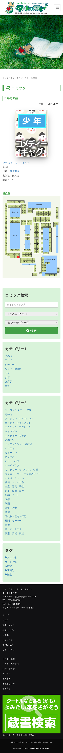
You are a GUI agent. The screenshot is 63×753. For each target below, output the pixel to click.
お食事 (6, 635)
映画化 (9, 570)
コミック (15, 78)
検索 (31, 331)
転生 (8, 574)
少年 (23, 78)
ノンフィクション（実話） (19, 444)
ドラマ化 (10, 561)
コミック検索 (9, 659)
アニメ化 (10, 557)
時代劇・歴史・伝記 (15, 516)
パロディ (9, 448)
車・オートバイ (13, 529)
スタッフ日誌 (9, 650)
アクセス (7, 673)
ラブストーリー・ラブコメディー (22, 473)
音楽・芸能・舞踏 (14, 533)
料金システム (9, 625)
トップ (6, 78)
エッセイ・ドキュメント (18, 423)
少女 (7, 373)
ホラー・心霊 (12, 461)
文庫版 (8, 381)
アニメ (8, 360)
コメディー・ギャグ (18, 162)
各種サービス (9, 630)
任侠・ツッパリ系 (14, 482)
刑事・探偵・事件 (14, 491)
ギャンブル (11, 431)
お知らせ (7, 620)
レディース (11, 364)
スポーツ (9, 439)
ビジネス (9, 456)
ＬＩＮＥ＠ (8, 640)
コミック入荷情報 (11, 663)
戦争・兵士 (11, 507)
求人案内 (7, 678)
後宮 (8, 566)
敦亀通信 (7, 688)
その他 (8, 356)
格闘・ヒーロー (13, 520)
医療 (7, 499)
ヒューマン (11, 452)
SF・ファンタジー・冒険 (18, 410)
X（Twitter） (8, 645)
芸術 (7, 524)
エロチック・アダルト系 (18, 427)
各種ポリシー (9, 683)
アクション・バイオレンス (19, 418)
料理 (7, 512)
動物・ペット (12, 495)
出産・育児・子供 (14, 486)
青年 (7, 385)
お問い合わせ (9, 668)
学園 (7, 503)
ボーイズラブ (12, 465)
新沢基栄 (14, 171)
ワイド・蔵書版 (13, 369)
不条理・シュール (14, 478)
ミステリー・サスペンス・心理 (21, 469)
